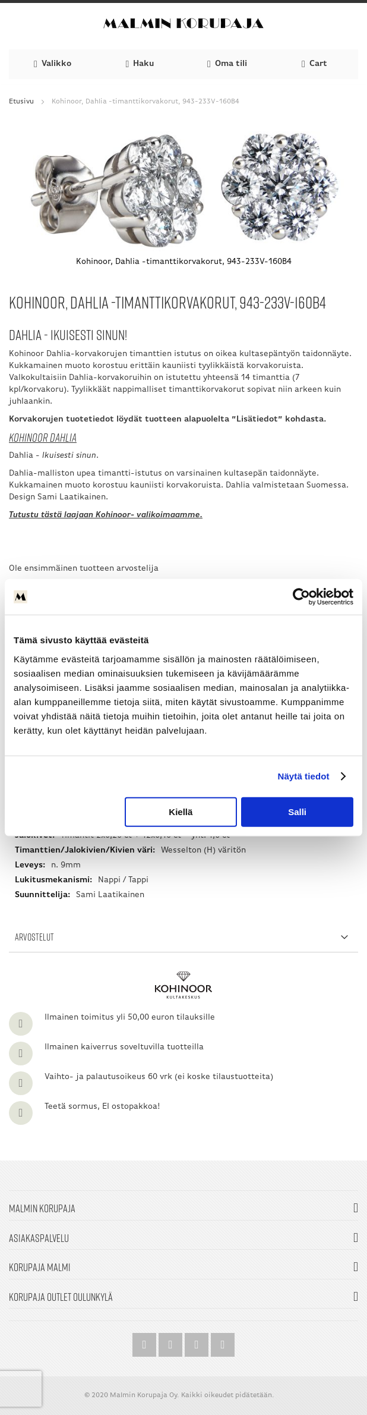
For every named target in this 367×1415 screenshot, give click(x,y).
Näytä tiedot (304, 776)
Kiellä (180, 811)
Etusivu (21, 101)
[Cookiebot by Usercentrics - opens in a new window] (301, 597)
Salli (297, 811)
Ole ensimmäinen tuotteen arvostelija (84, 568)
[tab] (183, 937)
